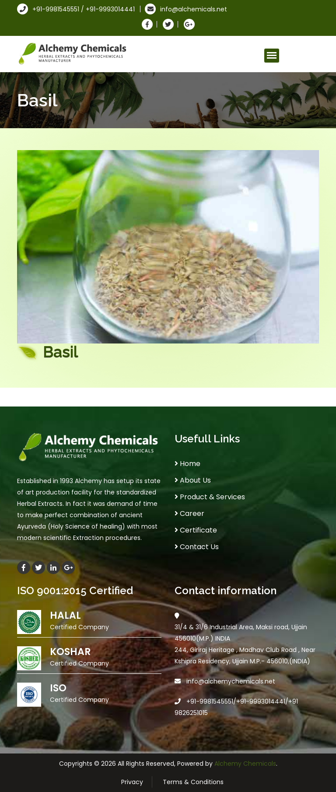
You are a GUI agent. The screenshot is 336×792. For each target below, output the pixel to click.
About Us (193, 480)
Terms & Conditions (193, 782)
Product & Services (210, 497)
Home (187, 464)
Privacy (132, 782)
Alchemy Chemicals (245, 763)
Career (189, 513)
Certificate (196, 530)
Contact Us (197, 547)
